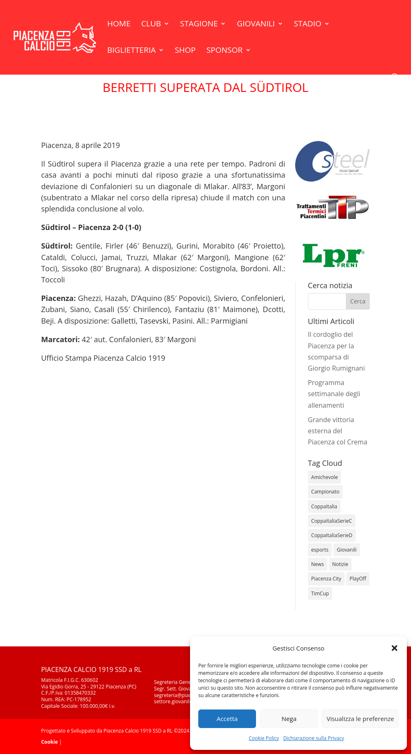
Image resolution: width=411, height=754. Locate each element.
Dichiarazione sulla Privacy (313, 738)
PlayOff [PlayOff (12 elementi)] (358, 578)
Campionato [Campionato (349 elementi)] (325, 491)
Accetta (226, 718)
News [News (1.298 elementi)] (317, 564)
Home (118, 25)
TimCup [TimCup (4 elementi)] (320, 593)
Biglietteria (131, 51)
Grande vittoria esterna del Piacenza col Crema (337, 430)
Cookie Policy (264, 738)
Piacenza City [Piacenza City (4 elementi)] (326, 578)
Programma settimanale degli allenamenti (334, 393)
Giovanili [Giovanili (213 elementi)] (347, 549)
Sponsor (225, 51)
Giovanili (256, 25)
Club (151, 25)
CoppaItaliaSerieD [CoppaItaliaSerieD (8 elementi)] (331, 535)
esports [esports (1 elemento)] (320, 549)
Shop (185, 51)
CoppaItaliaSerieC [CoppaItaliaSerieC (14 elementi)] (331, 520)
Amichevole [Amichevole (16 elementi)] (324, 477)
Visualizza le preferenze (360, 718)
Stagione (199, 25)
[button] (394, 648)
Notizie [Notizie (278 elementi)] (340, 564)
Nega (289, 718)
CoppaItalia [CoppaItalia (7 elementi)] (324, 506)
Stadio (308, 25)
